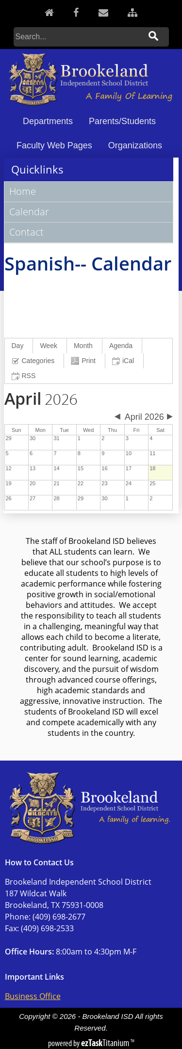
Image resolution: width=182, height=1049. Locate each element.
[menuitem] (19, 345)
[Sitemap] (132, 12)
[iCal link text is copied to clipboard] (124, 360)
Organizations (135, 145)
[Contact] (103, 12)
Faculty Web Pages (54, 145)
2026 (41, 400)
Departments (48, 121)
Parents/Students (122, 121)
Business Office (33, 996)
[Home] (49, 12)
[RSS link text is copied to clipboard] (25, 375)
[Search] (78, 37)
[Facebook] (76, 12)
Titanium (106, 1043)
